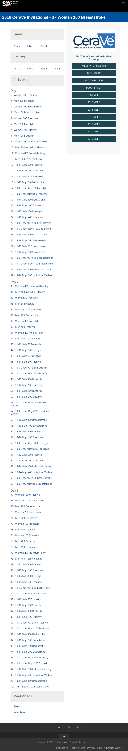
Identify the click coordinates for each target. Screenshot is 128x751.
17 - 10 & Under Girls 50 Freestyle (28, 188)
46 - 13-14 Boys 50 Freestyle (25, 361)
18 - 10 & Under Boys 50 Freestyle (29, 193)
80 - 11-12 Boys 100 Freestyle (26, 570)
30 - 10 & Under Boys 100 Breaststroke (32, 263)
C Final (43, 46)
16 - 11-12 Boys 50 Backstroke (27, 182)
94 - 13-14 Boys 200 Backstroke (27, 651)
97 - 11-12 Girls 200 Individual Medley (30, 669)
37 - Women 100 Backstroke (26, 309)
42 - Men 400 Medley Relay (25, 338)
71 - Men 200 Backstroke (24, 518)
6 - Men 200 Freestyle (22, 124)
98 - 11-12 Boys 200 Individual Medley (31, 675)
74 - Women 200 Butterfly (24, 535)
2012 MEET (94, 117)
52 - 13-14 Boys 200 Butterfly (26, 396)
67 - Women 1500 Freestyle (25, 494)
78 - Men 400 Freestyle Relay (26, 558)
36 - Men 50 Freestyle (22, 303)
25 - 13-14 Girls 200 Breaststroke (28, 234)
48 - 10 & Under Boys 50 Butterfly (28, 373)
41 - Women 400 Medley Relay (26, 332)
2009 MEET (94, 95)
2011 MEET (94, 109)
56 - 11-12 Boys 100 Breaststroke (28, 425)
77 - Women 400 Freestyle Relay (28, 552)
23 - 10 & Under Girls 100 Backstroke (30, 223)
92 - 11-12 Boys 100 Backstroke (27, 640)
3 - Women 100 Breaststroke (26, 106)
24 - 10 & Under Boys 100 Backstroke (30, 228)
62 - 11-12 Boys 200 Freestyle (26, 460)
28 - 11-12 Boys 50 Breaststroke (28, 252)
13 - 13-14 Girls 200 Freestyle (26, 164)
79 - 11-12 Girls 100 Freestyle (26, 564)
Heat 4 (43, 68)
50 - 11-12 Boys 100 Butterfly (26, 385)
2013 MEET (94, 124)
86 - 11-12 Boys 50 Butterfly (25, 605)
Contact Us (62, 748)
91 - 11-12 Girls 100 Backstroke (27, 634)
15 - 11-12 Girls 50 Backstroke (26, 176)
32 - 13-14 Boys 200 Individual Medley (31, 275)
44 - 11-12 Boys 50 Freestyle (25, 350)
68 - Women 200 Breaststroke (27, 500)
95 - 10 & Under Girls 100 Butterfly (29, 657)
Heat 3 (30, 68)
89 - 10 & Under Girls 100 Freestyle (29, 622)
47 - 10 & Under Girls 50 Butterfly (28, 367)
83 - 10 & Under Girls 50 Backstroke (30, 587)
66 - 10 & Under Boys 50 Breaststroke (31, 483)
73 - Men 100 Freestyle (22, 529)
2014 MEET (94, 131)
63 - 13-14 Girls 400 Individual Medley (30, 466)
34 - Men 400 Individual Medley (27, 292)
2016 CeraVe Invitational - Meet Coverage (94, 58)
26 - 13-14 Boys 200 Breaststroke (28, 240)
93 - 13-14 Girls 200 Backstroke (27, 646)
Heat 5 (57, 68)
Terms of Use (77, 748)
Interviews (19, 712)
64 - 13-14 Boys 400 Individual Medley (31, 472)
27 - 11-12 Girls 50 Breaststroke (28, 246)
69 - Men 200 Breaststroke (25, 506)
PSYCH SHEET (94, 87)
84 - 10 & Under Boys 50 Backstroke (30, 593)
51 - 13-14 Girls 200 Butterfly (26, 390)
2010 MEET (94, 102)
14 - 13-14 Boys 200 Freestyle (26, 170)
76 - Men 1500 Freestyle (23, 547)
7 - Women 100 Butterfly (23, 129)
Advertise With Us (114, 748)
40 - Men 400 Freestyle (22, 326)
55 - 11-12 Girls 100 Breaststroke (28, 420)
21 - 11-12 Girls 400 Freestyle (26, 211)
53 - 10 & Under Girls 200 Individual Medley (29, 404)
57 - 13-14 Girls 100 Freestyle (26, 431)
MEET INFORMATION (94, 65)
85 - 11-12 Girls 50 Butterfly (25, 599)
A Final (17, 46)
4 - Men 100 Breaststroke (24, 112)
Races (16, 706)
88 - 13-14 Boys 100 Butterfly (26, 616)
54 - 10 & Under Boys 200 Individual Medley (30, 412)
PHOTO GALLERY (93, 80)
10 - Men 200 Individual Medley (27, 147)
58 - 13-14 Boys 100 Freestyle (26, 437)
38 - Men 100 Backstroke (24, 315)
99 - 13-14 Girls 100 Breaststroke (28, 680)
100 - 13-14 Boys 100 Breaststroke (29, 686)
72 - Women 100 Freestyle (24, 523)
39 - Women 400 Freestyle (24, 321)
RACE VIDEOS (93, 73)
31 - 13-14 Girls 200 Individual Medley (30, 269)
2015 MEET (94, 138)
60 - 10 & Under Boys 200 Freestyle (29, 448)
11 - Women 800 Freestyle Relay (28, 153)
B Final (30, 46)
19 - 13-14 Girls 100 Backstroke (27, 199)
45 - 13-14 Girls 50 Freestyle (25, 356)
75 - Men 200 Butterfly (22, 541)
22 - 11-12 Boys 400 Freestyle (26, 217)
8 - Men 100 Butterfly (22, 135)
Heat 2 (17, 68)
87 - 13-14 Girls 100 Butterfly (26, 611)
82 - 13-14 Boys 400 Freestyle (26, 582)
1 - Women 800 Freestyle (24, 95)
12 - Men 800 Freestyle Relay (26, 159)
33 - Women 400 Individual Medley (29, 286)
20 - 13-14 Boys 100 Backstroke (27, 205)
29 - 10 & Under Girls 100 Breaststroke (31, 257)
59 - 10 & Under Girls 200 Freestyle (29, 443)
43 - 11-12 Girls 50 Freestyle (25, 344)
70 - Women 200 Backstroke (26, 512)
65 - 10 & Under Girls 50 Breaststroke (31, 478)
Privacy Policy (94, 748)
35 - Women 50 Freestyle (24, 297)
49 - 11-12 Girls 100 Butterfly (26, 379)
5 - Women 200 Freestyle (24, 118)
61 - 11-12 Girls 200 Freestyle (26, 454)
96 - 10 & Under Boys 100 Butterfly (29, 663)
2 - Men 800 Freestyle (22, 100)
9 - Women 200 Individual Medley (28, 141)
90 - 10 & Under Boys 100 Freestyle (29, 628)
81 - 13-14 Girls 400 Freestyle (26, 576)
